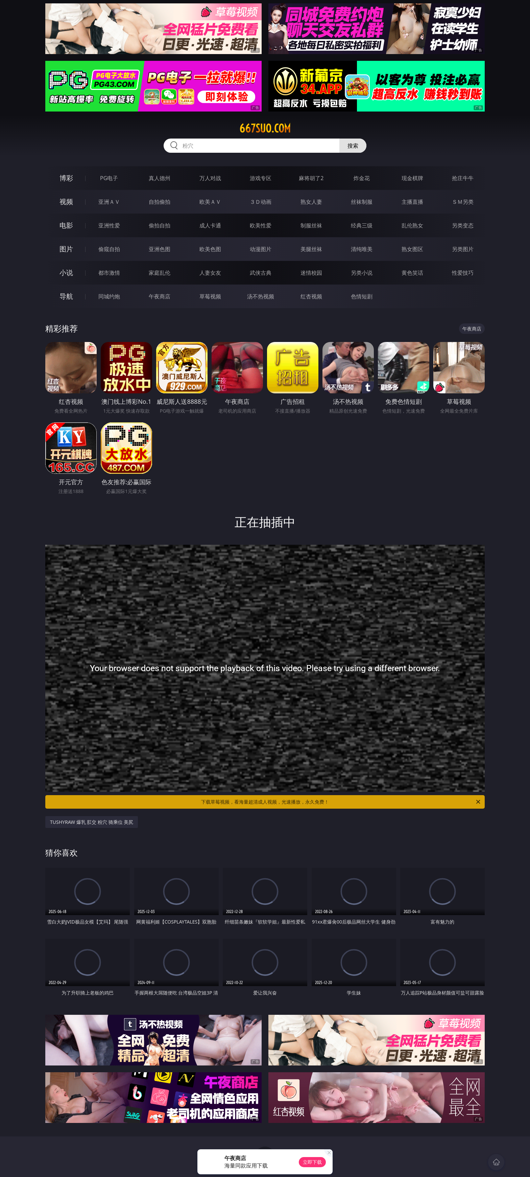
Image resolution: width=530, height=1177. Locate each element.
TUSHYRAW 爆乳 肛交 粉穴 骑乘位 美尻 (91, 822)
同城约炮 (109, 296)
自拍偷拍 (159, 201)
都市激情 (109, 272)
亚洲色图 (159, 249)
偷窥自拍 (109, 249)
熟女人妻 (311, 201)
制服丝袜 (311, 225)
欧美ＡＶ (210, 201)
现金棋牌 (412, 178)
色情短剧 (361, 296)
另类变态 (463, 225)
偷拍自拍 (159, 225)
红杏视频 (311, 296)
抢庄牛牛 (463, 178)
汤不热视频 (260, 296)
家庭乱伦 (159, 272)
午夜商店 (159, 296)
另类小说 (361, 272)
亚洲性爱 (109, 225)
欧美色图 (210, 249)
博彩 (66, 177)
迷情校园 (311, 272)
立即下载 (312, 1162)
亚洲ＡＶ (109, 201)
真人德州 (159, 178)
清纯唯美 (361, 249)
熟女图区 (412, 249)
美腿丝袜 (311, 249)
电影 (66, 225)
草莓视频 (210, 296)
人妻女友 (210, 272)
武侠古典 (260, 272)
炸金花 (362, 178)
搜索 (352, 145)
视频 (66, 201)
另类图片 (463, 249)
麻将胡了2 (311, 178)
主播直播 (412, 201)
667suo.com (265, 128)
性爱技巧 (463, 272)
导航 (66, 296)
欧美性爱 (260, 225)
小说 (66, 272)
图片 (66, 248)
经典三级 (361, 225)
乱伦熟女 (412, 225)
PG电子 (109, 178)
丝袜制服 (361, 201)
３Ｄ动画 (260, 201)
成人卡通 (210, 225)
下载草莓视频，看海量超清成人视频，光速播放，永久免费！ (341, 802)
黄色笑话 (412, 272)
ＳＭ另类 (463, 201)
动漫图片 (260, 249)
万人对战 (210, 178)
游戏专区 (260, 178)
